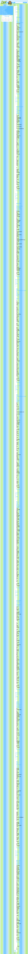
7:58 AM (16, 286)
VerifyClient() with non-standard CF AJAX (19, 110)
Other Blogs (4, 11)
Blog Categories (5, 6)
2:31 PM (16, 103)
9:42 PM (16, 758)
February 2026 (7, 16)
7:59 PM (16, 857)
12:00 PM (16, 14)
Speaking (3, 10)
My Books (3, 9)
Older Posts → (15, 951)
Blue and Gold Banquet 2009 (18, 504)
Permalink (18, 93)
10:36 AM (16, 498)
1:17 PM (16, 391)
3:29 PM (16, 200)
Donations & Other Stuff (6, 14)
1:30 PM (16, 699)
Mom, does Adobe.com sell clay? (18, 764)
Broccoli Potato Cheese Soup (18, 862)
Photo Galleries (4, 13)
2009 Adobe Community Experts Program (18, 704)
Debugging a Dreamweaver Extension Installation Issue (19, 207)
